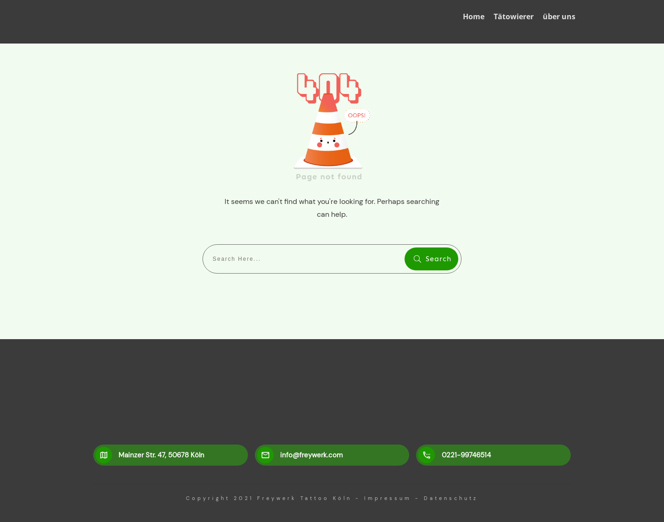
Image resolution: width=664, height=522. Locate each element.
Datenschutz (451, 498)
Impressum (387, 498)
